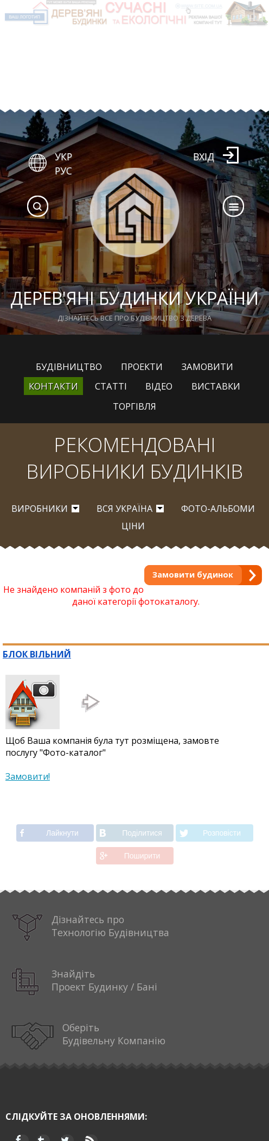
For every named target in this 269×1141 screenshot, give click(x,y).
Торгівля (134, 406)
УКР (63, 156)
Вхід (203, 156)
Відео (158, 386)
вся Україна (124, 509)
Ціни (133, 526)
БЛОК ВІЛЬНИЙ (37, 654)
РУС (63, 170)
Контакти (53, 386)
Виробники (39, 509)
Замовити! (27, 776)
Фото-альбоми (218, 509)
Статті (111, 386)
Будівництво (69, 366)
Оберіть (88, 1036)
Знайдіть (84, 982)
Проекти (142, 366)
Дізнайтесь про (90, 928)
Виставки (215, 386)
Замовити (207, 366)
